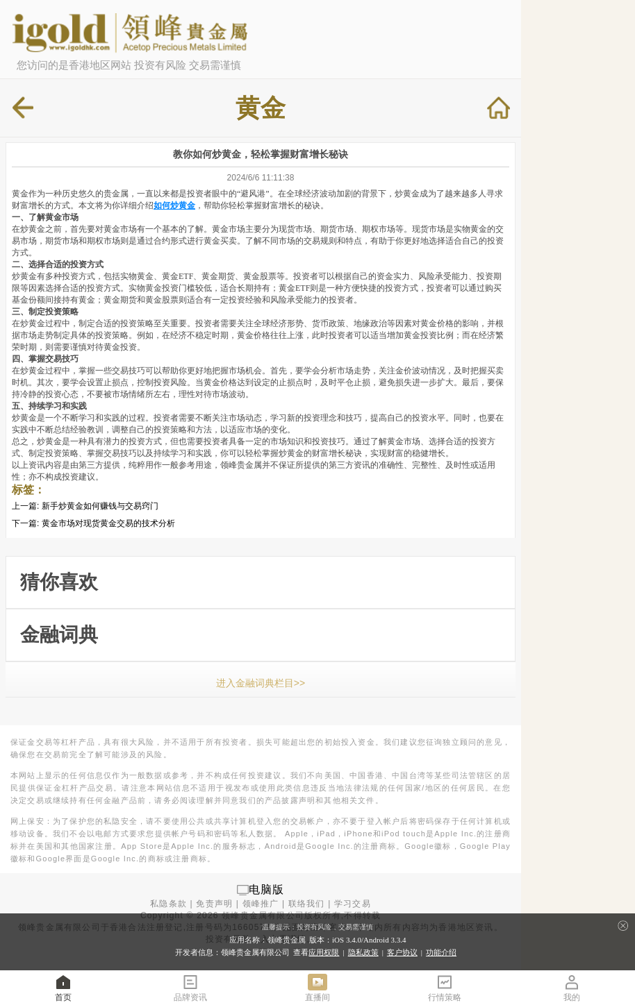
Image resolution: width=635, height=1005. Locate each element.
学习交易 (352, 904)
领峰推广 (260, 904)
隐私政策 (363, 952)
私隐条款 (168, 904)
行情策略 (444, 987)
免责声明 (214, 904)
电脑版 (267, 889)
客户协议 (402, 952)
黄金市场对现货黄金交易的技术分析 (108, 523)
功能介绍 (441, 952)
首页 (63, 987)
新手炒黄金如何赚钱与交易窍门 (100, 506)
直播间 (317, 987)
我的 (572, 987)
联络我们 (306, 904)
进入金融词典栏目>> (260, 683)
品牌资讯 (190, 987)
